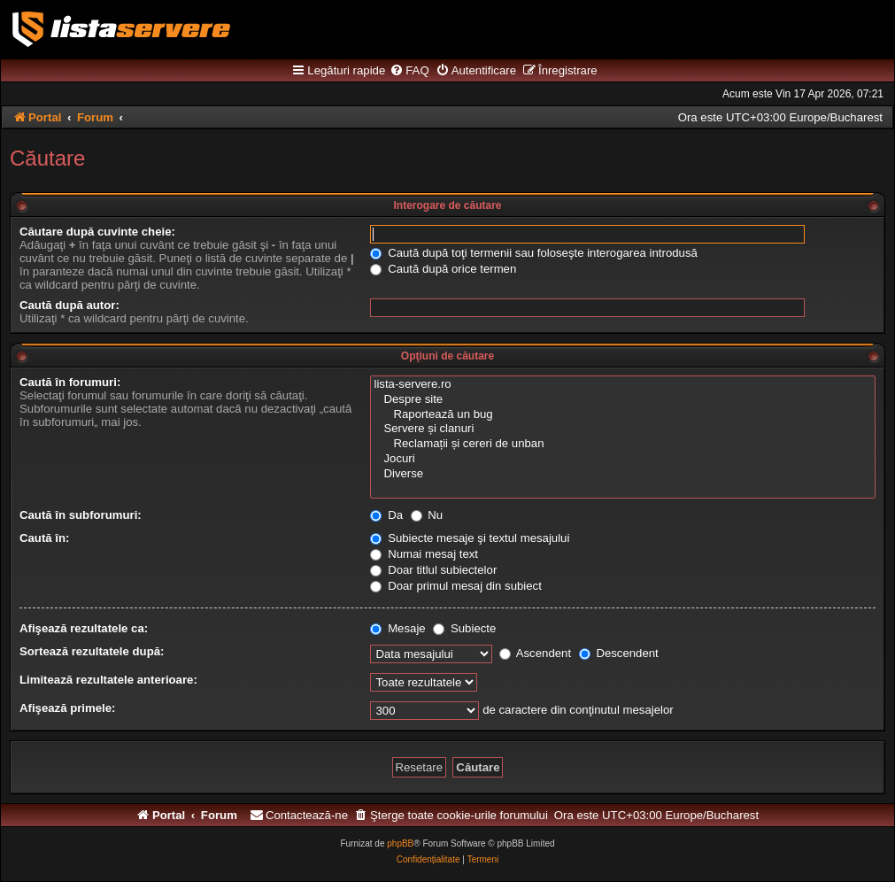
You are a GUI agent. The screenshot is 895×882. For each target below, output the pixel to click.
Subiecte (464, 628)
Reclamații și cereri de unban (623, 444)
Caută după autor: (69, 305)
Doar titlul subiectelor (433, 569)
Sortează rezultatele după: (91, 651)
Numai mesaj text (424, 554)
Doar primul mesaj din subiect (455, 585)
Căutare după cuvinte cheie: (97, 231)
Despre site (623, 399)
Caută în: (44, 538)
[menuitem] (409, 70)
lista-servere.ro (623, 384)
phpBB (400, 843)
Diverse (623, 474)
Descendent (619, 653)
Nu (427, 515)
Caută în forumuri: (69, 382)
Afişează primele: (67, 708)
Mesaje (397, 628)
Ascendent (535, 653)
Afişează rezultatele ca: (83, 628)
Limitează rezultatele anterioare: (108, 679)
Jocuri (623, 459)
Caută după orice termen (443, 268)
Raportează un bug (623, 414)
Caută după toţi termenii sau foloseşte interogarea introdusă (533, 252)
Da (386, 515)
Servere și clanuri (623, 429)
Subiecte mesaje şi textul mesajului (469, 538)
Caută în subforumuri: (80, 515)
